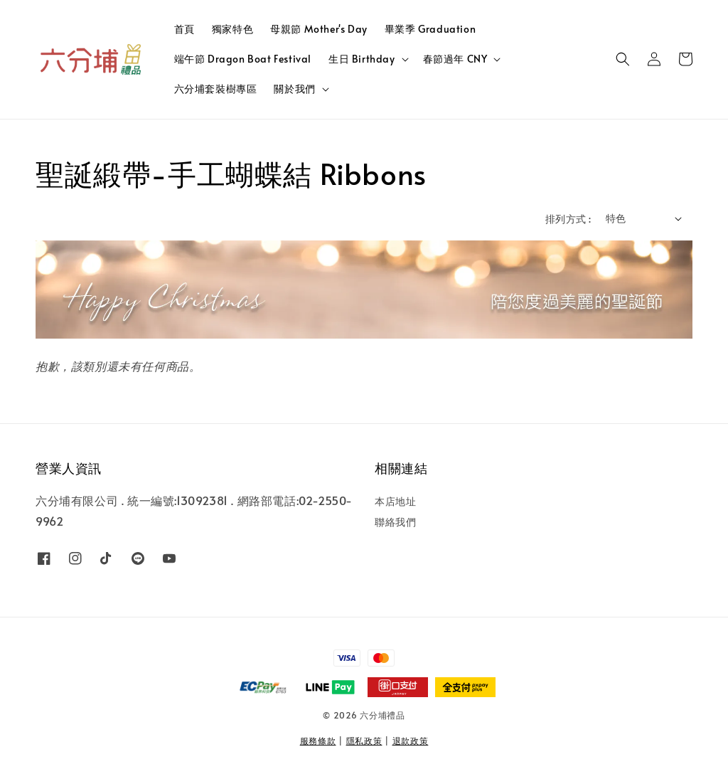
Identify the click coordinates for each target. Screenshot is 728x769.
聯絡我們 (395, 522)
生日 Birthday (361, 59)
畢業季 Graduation (430, 29)
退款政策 (410, 740)
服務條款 (318, 740)
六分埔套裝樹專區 (215, 88)
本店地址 (395, 501)
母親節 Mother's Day (319, 29)
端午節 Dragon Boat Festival (242, 58)
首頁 (184, 29)
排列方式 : (568, 219)
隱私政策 (364, 740)
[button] (622, 59)
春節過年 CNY (455, 59)
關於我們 (294, 89)
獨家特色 (232, 29)
